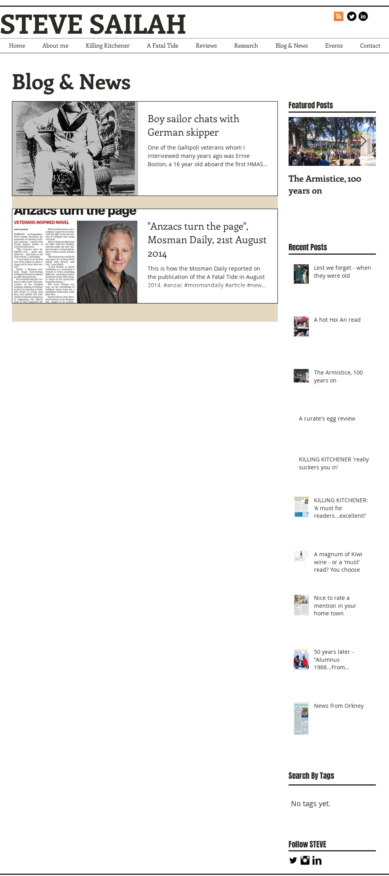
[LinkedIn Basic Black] (317, 860)
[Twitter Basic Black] (293, 860)
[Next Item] (363, 141)
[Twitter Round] (351, 16)
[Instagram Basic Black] (305, 860)
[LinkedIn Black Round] (363, 16)
